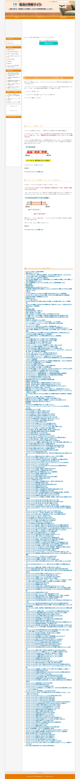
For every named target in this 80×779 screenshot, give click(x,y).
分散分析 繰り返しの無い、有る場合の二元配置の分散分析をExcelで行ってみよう (46, 385)
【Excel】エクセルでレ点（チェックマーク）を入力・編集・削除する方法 (44, 426)
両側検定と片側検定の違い (32, 381)
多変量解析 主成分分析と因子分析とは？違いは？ (38, 401)
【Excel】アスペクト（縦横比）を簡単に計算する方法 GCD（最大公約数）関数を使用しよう (49, 442)
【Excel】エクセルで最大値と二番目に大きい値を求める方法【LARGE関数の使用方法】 (47, 525)
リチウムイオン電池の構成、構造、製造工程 (14, 66)
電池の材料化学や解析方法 (13, 51)
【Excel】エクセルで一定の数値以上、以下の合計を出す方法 (40, 690)
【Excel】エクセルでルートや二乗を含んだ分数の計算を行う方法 (42, 575)
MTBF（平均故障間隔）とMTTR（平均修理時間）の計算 (40, 728)
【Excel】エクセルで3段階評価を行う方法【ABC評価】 (39, 683)
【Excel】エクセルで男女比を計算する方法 (36, 451)
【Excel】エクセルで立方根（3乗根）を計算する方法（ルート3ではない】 (44, 573)
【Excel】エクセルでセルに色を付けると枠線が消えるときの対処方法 (43, 440)
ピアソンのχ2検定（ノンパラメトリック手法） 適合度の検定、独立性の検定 (44, 323)
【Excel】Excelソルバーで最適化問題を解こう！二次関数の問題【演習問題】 (44, 374)
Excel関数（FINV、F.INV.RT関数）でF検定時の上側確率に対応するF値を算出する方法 (47, 315)
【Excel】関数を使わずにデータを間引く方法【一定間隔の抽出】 (42, 338)
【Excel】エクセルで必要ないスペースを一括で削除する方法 (40, 423)
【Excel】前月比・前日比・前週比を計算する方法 (38, 478)
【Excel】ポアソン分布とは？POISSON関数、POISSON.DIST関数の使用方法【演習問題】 (48, 295)
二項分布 (28, 292)
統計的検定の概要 (30, 309)
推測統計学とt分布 (30, 298)
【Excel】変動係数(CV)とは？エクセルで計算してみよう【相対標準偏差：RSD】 (45, 282)
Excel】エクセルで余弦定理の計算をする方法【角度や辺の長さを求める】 (44, 640)
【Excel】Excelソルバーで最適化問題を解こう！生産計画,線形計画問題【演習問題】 (46, 373)
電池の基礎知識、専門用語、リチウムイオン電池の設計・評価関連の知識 (14, 74)
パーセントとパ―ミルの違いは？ (34, 171)
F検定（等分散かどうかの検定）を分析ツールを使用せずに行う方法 (42, 313)
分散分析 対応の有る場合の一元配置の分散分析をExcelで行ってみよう (43, 384)
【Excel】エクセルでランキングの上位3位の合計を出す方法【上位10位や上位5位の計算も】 (48, 701)
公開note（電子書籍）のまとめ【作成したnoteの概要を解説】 (14, 95)
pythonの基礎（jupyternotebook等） (14, 56)
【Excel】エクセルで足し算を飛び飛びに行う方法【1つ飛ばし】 (41, 739)
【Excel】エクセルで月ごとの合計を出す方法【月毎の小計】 (40, 697)
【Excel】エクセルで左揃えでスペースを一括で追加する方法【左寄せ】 (43, 576)
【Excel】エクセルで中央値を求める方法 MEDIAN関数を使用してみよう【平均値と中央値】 (48, 587)
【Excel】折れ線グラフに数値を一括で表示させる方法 (39, 517)
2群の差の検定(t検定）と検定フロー (34, 310)
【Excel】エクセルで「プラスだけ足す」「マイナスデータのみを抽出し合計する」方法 (47, 551)
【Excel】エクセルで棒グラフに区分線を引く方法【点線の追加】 (42, 531)
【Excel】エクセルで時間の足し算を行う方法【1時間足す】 (40, 736)
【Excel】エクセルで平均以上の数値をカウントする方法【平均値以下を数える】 (45, 719)
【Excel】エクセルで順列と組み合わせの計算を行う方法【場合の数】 (43, 726)
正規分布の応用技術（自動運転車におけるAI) (37, 296)
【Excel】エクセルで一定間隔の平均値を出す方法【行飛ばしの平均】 (43, 614)
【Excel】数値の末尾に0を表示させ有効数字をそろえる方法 (40, 415)
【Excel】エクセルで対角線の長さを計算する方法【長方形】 (40, 712)
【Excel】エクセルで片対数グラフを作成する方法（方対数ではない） (43, 540)
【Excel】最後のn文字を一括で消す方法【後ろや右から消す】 (41, 518)
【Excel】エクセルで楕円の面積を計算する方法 (37, 684)
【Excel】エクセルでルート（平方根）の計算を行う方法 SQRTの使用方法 (44, 512)
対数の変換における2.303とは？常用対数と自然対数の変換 (40, 379)
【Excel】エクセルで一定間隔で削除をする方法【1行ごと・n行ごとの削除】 (44, 654)
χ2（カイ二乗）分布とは (32, 299)
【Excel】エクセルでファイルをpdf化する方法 (37, 464)
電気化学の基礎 (11, 49)
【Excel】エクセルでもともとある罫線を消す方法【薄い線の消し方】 (43, 460)
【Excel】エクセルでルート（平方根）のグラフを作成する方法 (41, 556)
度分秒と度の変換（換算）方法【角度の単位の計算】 (39, 733)
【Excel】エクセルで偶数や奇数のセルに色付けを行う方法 (40, 715)
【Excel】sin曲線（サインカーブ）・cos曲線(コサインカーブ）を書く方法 (44, 356)
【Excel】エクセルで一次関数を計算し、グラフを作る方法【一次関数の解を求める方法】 (48, 611)
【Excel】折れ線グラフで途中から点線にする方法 (38, 410)
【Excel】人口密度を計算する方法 (34, 479)
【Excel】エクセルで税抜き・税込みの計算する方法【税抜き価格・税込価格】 (45, 539)
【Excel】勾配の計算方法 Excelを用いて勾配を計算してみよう (41, 354)
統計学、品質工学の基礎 (34, 37)
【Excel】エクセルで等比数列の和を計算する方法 (38, 659)
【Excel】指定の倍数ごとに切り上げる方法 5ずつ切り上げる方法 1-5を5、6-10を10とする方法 (49, 368)
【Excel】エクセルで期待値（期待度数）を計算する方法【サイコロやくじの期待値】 (46, 731)
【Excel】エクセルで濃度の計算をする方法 (36, 725)
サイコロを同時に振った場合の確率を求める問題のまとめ (40, 523)
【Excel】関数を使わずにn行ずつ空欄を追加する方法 (39, 342)
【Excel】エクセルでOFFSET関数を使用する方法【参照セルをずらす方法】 (44, 615)
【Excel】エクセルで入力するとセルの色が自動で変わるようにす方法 (43, 706)
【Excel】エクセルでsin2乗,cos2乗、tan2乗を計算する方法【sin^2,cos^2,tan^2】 (45, 586)
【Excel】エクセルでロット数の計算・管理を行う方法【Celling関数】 (43, 493)
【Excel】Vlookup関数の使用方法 (34, 364)
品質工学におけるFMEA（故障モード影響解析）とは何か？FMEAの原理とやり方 (46, 399)
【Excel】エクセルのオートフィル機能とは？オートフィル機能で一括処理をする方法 (46, 651)
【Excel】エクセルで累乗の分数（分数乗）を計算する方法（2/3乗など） (43, 567)
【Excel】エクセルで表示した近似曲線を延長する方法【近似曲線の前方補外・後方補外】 (48, 492)
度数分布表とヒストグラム (32, 273)
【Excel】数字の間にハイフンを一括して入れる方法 (38, 343)
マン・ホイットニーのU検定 (33, 324)
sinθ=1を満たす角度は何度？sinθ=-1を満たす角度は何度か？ (40, 745)
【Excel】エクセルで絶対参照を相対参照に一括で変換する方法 (41, 623)
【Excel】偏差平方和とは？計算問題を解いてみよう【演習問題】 (42, 471)
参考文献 (28, 337)
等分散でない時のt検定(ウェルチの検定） (36, 320)
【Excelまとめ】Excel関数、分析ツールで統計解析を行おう (40, 396)
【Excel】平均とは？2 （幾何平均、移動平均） (37, 277)
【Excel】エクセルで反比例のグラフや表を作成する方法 (39, 617)
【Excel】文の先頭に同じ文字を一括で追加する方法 (38, 378)
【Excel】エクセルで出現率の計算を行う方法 (37, 592)
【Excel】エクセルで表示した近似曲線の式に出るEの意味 (40, 490)
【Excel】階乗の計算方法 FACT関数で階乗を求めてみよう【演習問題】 (44, 335)
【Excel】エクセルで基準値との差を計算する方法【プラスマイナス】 (43, 495)
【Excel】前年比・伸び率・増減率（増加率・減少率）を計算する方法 (43, 429)
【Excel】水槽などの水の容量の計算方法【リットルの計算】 (40, 532)
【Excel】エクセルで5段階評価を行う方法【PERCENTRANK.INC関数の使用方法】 (46, 678)
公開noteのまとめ (48, 43)
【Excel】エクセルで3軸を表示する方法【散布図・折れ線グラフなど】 (43, 534)
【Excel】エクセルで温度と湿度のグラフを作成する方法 (39, 720)
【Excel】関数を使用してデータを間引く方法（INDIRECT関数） (42, 340)
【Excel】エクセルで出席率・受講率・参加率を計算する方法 (40, 468)
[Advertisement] (40, 29)
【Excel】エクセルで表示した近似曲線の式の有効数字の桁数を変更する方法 (44, 489)
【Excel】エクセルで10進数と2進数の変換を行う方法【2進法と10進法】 (43, 704)
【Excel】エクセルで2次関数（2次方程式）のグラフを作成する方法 (42, 559)
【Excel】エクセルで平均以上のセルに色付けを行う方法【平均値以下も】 (44, 717)
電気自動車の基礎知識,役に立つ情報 (14, 78)
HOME (16, 17)
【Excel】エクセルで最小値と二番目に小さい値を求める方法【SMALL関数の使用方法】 (47, 526)
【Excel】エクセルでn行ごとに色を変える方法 (37, 723)
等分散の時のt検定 (30, 318)
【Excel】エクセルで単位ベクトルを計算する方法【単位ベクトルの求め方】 (44, 639)
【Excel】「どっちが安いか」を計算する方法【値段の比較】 (40, 428)
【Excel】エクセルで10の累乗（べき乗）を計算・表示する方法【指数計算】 (44, 545)
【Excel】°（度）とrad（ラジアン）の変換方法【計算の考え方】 (41, 353)
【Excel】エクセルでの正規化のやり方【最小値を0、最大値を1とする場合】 (44, 653)
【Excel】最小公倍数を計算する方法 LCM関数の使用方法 (40, 448)
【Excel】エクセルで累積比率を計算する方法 (37, 487)
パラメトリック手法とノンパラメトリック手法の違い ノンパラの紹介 (43, 321)
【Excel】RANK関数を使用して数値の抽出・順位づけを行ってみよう (43, 418)
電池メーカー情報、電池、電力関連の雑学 (14, 84)
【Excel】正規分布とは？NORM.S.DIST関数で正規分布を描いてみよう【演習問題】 (46, 293)
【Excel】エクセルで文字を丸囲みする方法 (36, 421)
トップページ (25, 37)
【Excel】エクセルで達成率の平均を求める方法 (37, 582)
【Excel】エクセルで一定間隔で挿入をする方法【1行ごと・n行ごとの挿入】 (44, 656)
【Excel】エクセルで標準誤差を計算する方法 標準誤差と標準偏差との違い (44, 597)
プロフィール (10, 41)
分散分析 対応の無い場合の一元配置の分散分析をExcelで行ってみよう (43, 382)
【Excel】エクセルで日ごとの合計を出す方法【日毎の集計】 (40, 700)
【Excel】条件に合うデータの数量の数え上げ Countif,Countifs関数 (42, 371)
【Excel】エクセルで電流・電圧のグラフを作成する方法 (39, 536)
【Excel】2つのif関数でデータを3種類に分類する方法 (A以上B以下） (42, 370)
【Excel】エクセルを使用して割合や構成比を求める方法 (39, 420)
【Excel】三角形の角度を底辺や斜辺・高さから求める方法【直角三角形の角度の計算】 (47, 568)
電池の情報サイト (39, 776)
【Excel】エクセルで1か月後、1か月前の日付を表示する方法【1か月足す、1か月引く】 (47, 730)
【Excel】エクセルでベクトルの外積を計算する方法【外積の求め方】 (43, 645)
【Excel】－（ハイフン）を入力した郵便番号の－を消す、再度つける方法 (44, 345)
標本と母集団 (29, 284)
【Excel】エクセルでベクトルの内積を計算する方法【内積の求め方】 (43, 642)
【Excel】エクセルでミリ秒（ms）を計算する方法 (38, 515)
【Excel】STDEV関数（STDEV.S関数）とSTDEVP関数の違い (41, 365)
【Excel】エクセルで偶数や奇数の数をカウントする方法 (39, 714)
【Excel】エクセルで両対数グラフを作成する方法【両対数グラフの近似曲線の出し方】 (47, 542)
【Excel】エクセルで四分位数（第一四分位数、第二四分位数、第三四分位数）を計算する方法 (49, 625)
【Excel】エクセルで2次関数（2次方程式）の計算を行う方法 (40, 557)
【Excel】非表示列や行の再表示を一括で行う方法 (38, 376)
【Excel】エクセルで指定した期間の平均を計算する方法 (39, 711)
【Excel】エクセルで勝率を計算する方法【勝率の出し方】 (40, 620)
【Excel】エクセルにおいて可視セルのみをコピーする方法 (40, 435)
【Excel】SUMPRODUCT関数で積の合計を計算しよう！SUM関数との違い (44, 348)
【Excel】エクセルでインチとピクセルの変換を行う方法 (39, 686)
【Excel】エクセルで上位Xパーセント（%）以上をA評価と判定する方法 (43, 695)
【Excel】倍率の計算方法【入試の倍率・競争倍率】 (38, 434)
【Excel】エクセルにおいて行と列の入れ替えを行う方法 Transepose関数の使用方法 (46, 465)
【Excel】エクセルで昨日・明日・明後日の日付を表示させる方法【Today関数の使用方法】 (48, 664)
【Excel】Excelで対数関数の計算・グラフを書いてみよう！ (40, 404)
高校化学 (9, 63)
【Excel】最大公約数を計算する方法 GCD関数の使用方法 (40, 443)
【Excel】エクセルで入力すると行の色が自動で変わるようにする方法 (43, 708)
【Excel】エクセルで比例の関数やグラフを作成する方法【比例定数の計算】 (44, 618)
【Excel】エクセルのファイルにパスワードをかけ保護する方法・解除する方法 (45, 446)
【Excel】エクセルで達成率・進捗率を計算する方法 (38, 473)
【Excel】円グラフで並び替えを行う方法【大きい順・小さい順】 (42, 417)
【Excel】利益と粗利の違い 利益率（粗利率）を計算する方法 (41, 439)
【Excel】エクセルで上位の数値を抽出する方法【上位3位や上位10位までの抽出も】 (46, 703)
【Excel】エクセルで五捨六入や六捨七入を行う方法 (38, 673)
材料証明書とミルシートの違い (33, 409)
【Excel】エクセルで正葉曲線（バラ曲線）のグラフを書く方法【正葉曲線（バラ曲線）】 (48, 669)
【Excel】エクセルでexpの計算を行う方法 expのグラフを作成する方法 (43, 511)
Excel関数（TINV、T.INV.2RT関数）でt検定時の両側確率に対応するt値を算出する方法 (47, 317)
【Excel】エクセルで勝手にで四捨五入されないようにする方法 (41, 457)
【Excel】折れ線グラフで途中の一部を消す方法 (37, 412)
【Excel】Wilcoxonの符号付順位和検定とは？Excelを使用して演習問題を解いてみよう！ (47, 328)
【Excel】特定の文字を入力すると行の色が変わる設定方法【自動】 (42, 450)
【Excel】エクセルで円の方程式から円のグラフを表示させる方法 (42, 598)
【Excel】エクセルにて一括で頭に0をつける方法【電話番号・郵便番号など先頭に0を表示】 (48, 547)
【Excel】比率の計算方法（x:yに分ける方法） (37, 432)
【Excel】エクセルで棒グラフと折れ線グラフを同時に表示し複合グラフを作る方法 (46, 529)
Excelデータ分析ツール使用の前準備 (34, 271)
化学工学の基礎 (11, 59)
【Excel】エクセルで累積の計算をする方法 (36, 486)
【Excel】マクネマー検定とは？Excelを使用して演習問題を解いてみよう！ (44, 326)
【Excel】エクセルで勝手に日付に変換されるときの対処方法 (40, 520)
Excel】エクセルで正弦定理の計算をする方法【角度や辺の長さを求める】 (44, 643)
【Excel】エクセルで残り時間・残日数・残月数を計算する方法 (41, 484)
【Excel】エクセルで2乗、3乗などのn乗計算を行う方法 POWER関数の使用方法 (46, 514)
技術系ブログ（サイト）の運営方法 (14, 99)
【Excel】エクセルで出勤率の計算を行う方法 (37, 670)
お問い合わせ (10, 43)
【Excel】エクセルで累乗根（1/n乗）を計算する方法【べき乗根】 (42, 578)
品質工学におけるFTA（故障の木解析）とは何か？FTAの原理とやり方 (43, 398)
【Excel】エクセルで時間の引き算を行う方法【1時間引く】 (40, 737)
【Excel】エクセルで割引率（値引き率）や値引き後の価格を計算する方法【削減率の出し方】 (49, 622)
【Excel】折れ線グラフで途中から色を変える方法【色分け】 (40, 414)
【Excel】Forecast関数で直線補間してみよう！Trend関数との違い (42, 346)
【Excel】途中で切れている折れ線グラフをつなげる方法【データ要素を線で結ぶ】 (46, 437)
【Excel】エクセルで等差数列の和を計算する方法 (38, 658)
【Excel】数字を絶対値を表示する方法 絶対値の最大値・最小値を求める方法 (45, 445)
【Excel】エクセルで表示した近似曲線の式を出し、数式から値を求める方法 (44, 481)
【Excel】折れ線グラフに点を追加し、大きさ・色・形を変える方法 (42, 504)
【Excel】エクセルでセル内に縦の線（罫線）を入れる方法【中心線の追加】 (44, 676)
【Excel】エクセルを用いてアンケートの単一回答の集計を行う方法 (42, 593)
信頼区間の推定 (29, 285)
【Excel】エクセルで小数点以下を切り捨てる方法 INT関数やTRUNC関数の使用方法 (47, 459)
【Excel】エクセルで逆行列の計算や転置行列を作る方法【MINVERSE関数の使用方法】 (47, 603)
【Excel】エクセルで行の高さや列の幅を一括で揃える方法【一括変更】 (43, 633)
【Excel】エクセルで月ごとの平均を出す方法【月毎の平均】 (40, 734)
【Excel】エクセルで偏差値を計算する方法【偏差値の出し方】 (41, 709)
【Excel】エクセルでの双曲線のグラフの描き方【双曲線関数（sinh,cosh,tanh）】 (45, 636)
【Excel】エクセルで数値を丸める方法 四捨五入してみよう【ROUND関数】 (45, 456)
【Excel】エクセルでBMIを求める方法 (35, 467)
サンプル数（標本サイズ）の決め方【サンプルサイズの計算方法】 (42, 631)
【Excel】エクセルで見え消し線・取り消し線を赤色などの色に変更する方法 (44, 501)
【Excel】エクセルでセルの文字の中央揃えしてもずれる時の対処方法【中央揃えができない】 (49, 528)
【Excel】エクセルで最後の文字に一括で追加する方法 (39, 521)
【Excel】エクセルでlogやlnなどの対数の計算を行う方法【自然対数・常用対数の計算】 (47, 543)
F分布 (27, 307)
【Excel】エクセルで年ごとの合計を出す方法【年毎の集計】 (40, 698)
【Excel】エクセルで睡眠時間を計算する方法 (37, 482)
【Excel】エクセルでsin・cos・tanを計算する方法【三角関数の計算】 (43, 537)
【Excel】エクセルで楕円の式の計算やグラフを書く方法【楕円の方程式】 (44, 662)
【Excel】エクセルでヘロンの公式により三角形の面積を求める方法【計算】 (44, 675)
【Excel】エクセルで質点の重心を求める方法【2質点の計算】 (41, 637)
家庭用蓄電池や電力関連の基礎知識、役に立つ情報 (14, 81)
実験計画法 (28, 403)
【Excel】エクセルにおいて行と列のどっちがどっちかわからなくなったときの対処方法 (47, 462)
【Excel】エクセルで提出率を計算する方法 (36, 475)
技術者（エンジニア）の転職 (14, 102)
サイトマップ (40, 772)
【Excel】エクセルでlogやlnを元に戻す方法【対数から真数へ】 (41, 550)
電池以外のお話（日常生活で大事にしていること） (14, 87)
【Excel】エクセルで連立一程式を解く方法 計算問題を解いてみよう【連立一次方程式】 (48, 595)
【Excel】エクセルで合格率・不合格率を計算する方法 (39, 470)
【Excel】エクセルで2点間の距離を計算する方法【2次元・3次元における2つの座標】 (46, 612)
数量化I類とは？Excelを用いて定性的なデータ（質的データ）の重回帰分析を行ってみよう (48, 389)
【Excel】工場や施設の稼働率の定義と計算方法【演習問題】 (40, 431)
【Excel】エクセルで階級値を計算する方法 (36, 584)
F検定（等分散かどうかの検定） (34, 312)
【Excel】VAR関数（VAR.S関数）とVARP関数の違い (39, 367)
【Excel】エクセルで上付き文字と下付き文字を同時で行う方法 (41, 425)
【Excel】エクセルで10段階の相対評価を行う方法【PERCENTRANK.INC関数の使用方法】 (48, 672)
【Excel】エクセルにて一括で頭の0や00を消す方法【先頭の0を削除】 (43, 548)
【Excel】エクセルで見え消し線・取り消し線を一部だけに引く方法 (42, 500)
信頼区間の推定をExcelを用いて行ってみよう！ (37, 287)
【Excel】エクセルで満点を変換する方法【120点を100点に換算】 (42, 476)
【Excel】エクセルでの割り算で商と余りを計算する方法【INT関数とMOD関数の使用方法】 (48, 506)
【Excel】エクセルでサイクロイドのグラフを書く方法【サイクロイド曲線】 (44, 661)
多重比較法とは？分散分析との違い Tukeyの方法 (38, 387)
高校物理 (9, 61)
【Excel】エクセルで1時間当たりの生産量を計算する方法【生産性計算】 (43, 722)
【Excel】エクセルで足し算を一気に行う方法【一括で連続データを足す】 (44, 740)
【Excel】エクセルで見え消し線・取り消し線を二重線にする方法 (42, 503)
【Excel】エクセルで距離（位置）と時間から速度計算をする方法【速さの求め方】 (46, 650)
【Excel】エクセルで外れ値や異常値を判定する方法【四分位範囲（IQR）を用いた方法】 (47, 629)
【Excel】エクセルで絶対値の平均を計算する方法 (38, 634)
